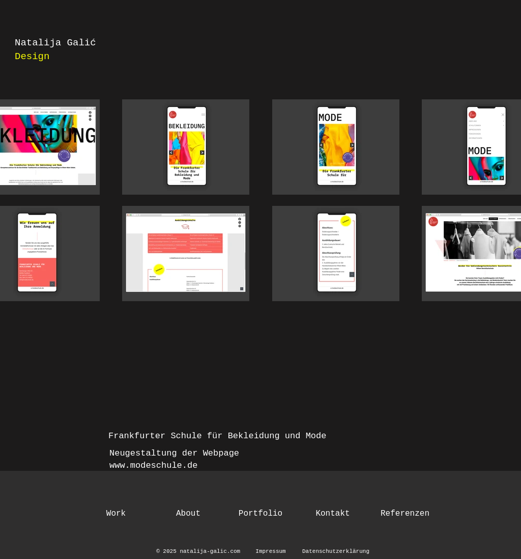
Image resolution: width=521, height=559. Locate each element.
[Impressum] (271, 552)
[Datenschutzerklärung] (335, 552)
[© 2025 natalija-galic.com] (200, 552)
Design (32, 56)
